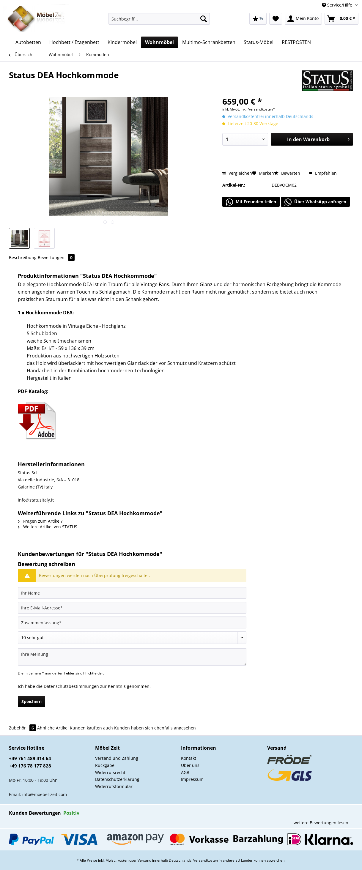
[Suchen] (203, 19)
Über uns (190, 765)
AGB (185, 772)
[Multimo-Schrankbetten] (209, 42)
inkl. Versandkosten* (258, 109)
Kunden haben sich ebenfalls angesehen (155, 728)
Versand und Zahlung (116, 758)
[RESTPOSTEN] (296, 42)
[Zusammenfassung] (132, 622)
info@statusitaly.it (36, 500)
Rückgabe (104, 765)
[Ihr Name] (132, 593)
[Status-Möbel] (259, 42)
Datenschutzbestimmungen (71, 686)
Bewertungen (56, 257)
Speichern (31, 701)
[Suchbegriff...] (159, 19)
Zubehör (23, 728)
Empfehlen (323, 173)
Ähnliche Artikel (53, 728)
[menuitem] (159, 21)
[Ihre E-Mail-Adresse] (132, 608)
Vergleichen (237, 173)
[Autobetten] (28, 42)
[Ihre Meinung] (132, 657)
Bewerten (287, 173)
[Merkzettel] (275, 19)
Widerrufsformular (114, 786)
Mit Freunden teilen (251, 202)
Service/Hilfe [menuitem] (337, 5)
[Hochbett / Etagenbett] (74, 42)
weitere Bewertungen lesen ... (323, 822)
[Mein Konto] (303, 19)
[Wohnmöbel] (159, 42)
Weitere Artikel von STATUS (47, 526)
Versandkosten (205, 860)
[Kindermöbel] (122, 42)
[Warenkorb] (341, 19)
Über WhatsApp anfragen (315, 202)
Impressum (192, 779)
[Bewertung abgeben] (132, 637)
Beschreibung (23, 257)
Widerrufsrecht (110, 772)
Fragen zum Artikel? (40, 521)
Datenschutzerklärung (117, 779)
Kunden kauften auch (91, 728)
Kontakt (188, 758)
